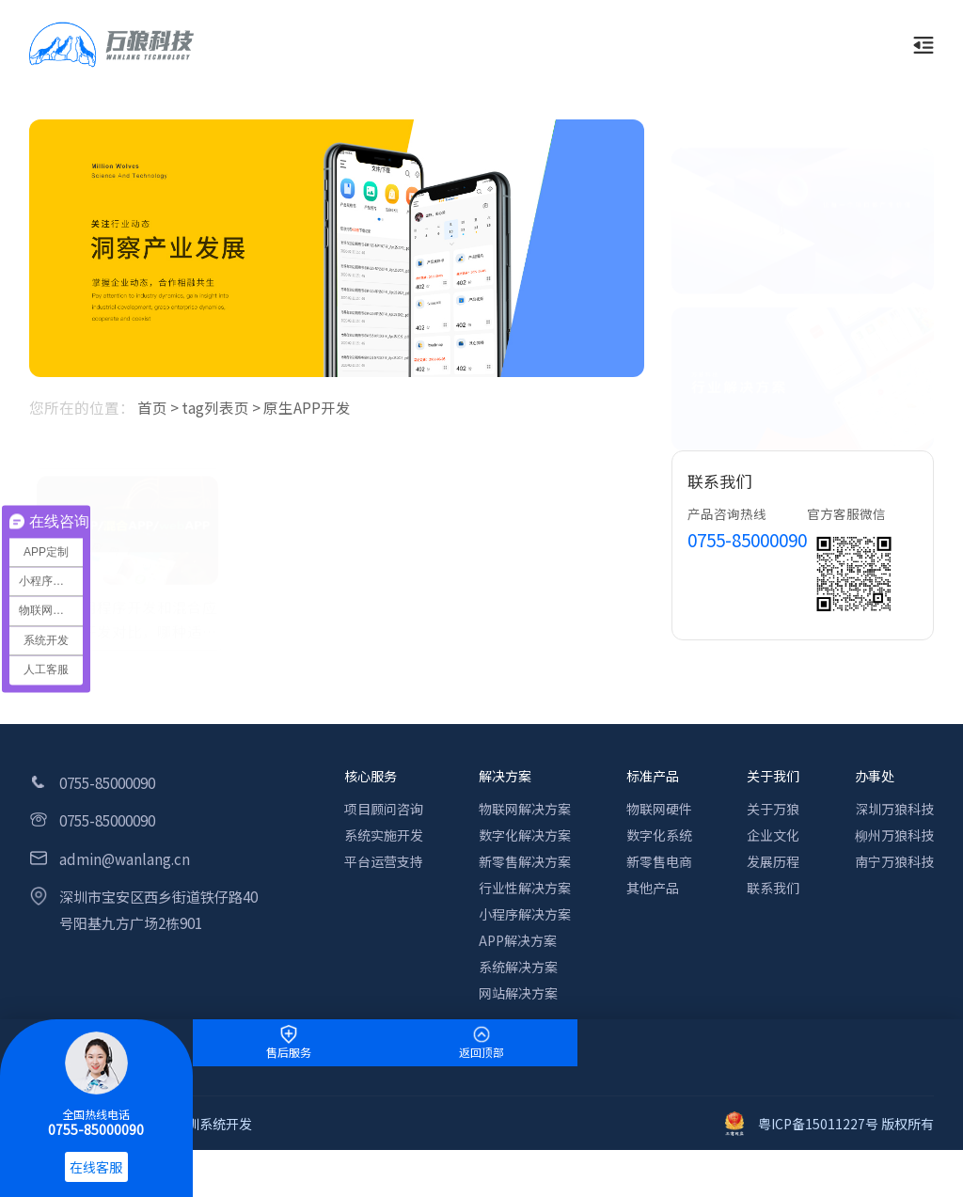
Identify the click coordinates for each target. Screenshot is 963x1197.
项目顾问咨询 (383, 808)
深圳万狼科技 (894, 808)
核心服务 (370, 775)
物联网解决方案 (525, 808)
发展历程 (773, 861)
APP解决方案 (518, 940)
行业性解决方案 (525, 887)
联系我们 (773, 887)
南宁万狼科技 (894, 861)
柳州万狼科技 (894, 835)
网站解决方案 (518, 993)
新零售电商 (659, 861)
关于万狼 (773, 808)
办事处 (874, 775)
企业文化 (773, 835)
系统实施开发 (383, 835)
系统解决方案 (518, 966)
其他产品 (652, 887)
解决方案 (505, 775)
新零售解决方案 (525, 861)
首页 (152, 407)
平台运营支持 (383, 861)
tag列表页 (215, 407)
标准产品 (652, 775)
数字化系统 (659, 835)
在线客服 (96, 1167)
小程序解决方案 (525, 914)
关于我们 (773, 775)
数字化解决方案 (525, 835)
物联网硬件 (659, 808)
